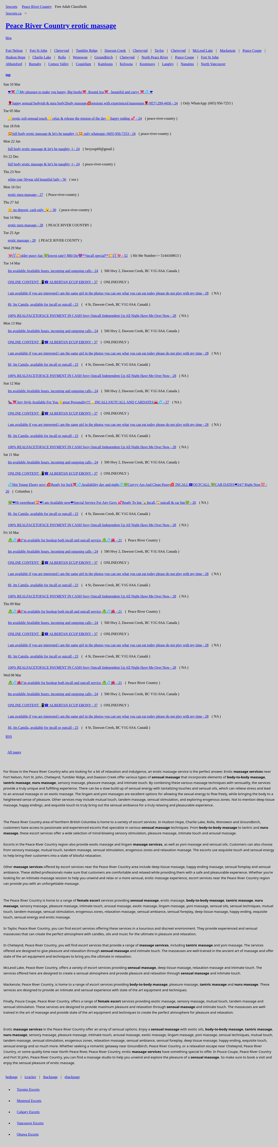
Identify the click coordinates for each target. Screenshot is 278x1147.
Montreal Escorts (29, 1101)
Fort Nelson (14, 50)
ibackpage (50, 1077)
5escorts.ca (14, 13)
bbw (9, 38)
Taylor (159, 50)
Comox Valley (58, 64)
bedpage (11, 1077)
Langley (168, 64)
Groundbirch (103, 57)
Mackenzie (228, 50)
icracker (30, 1077)
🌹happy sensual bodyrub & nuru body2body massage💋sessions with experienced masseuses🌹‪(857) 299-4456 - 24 (93, 103)
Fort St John (38, 50)
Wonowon (80, 57)
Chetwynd (61, 50)
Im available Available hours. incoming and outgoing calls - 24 (53, 271)
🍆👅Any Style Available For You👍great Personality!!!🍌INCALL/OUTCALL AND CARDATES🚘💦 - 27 (88, 402)
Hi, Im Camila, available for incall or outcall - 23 (43, 304)
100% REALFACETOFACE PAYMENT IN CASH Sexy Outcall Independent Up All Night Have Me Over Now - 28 (92, 316)
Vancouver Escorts (30, 1123)
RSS (9, 736)
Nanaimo (187, 64)
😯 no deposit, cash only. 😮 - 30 (32, 210)
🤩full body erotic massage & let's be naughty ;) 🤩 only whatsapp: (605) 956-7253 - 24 (71, 134)
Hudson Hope (15, 57)
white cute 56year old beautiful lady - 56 (37, 179)
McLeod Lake (203, 50)
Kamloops (105, 64)
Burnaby (35, 64)
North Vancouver (213, 64)
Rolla (62, 57)
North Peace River (154, 57)
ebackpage (72, 1077)
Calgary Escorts (28, 1112)
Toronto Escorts (28, 1089)
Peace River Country (37, 7)
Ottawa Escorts (28, 1134)
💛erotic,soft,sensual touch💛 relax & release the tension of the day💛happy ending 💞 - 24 (75, 118)
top (8, 75)
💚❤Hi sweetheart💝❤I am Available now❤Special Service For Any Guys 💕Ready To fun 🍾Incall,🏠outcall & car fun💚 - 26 (102, 502)
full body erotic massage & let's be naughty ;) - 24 (44, 149)
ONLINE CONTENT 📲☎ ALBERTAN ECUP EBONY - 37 (53, 282)
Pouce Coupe (252, 50)
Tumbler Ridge (87, 50)
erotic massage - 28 (22, 240)
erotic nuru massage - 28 (25, 225)
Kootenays (147, 64)
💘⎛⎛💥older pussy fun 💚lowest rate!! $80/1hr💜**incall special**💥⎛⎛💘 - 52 (68, 256)
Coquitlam (83, 64)
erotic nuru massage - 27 (25, 195)
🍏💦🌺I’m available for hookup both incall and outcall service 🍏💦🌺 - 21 (65, 540)
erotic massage (61, 26)
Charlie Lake (42, 57)
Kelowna (126, 64)
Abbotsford (14, 64)
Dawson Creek (115, 50)
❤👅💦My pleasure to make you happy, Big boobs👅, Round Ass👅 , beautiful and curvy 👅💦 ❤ (80, 92)
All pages (14, 752)
